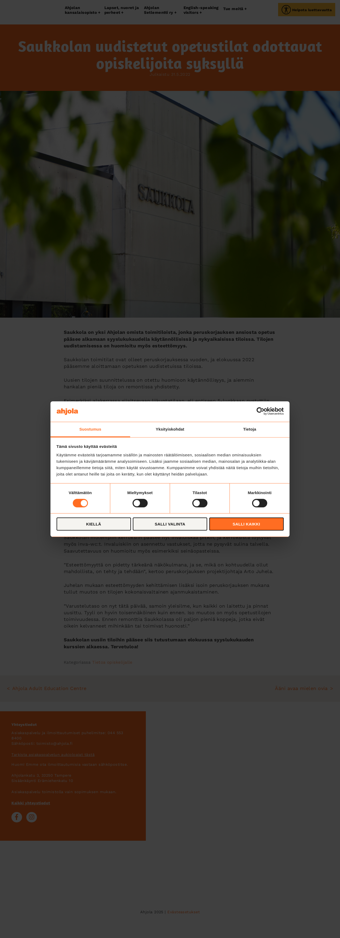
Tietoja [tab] (249, 429)
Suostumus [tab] (90, 429)
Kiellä (93, 524)
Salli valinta (170, 524)
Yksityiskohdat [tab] (170, 429)
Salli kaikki (246, 524)
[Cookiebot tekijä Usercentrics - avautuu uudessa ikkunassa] (260, 411)
